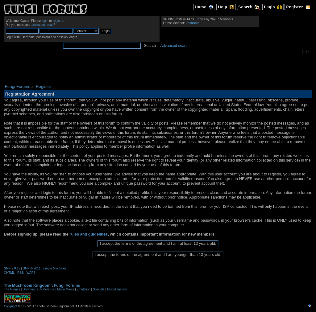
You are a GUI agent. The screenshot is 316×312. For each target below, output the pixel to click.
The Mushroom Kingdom (27, 285)
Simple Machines (54, 268)
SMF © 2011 (32, 268)
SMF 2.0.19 (12, 268)
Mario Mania (65, 289)
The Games (12, 289)
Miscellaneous (117, 289)
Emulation (83, 289)
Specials (99, 289)
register (58, 21)
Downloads (30, 289)
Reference (47, 289)
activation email (42, 25)
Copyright (10, 306)
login (45, 21)
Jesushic (192, 23)
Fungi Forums (67, 285)
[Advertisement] (158, 69)
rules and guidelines (88, 234)
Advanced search (174, 45)
